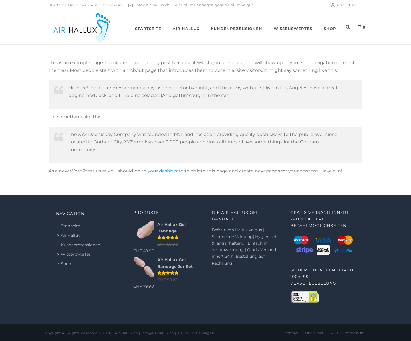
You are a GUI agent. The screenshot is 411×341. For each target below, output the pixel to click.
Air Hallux (186, 28)
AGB (334, 333)
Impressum (355, 333)
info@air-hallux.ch (152, 5)
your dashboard (166, 171)
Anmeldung (344, 5)
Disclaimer (314, 333)
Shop (330, 28)
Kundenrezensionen (236, 28)
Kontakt (291, 333)
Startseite (148, 28)
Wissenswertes (293, 28)
